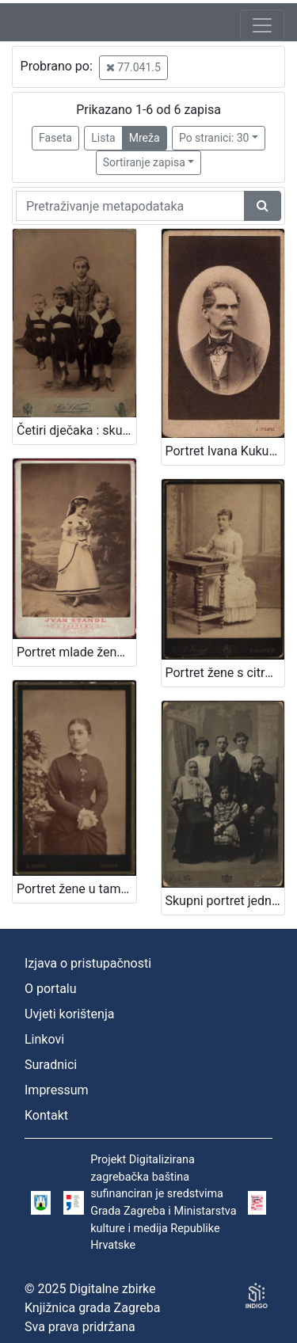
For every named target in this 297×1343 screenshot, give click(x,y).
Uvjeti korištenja (69, 1014)
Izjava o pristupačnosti (88, 963)
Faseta (55, 137)
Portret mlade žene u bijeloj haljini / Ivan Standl (76, 652)
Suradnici (51, 1064)
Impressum (57, 1090)
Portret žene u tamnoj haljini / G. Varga (76, 888)
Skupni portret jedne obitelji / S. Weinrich (225, 900)
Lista (103, 137)
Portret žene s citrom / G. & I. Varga (225, 672)
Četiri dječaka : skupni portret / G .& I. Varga (76, 430)
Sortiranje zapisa (144, 162)
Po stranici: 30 (214, 137)
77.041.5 (133, 67)
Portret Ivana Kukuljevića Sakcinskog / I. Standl (225, 450)
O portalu (51, 988)
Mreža (144, 137)
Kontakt (46, 1115)
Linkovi (44, 1039)
